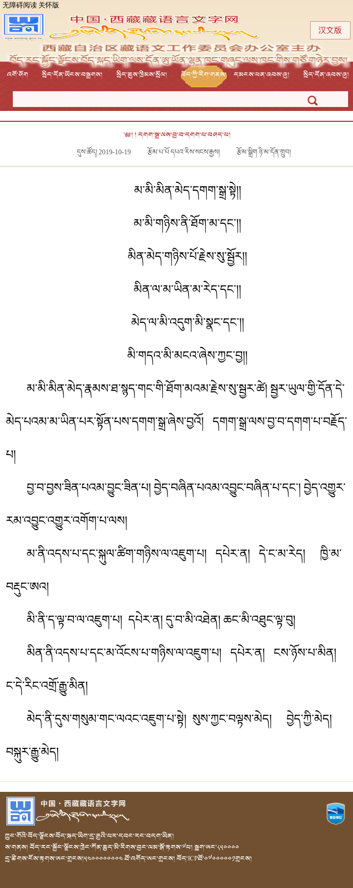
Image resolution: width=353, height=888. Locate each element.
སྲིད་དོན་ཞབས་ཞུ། (326, 74)
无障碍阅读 (19, 5)
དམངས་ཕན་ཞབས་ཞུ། (261, 74)
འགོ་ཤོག (17, 74)
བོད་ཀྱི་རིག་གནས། (204, 74)
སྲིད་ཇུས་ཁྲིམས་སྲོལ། (141, 74)
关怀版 (48, 5)
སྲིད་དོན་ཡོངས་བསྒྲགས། (72, 74)
